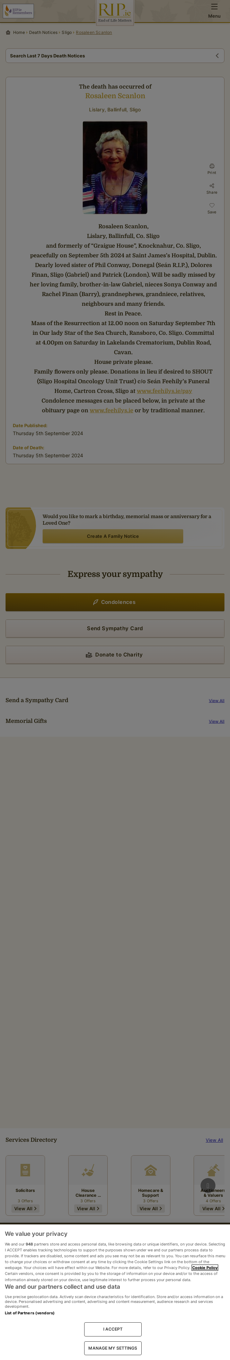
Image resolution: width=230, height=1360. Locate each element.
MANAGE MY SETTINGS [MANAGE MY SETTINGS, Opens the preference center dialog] (112, 1348)
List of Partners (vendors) (30, 1313)
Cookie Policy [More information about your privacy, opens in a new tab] (205, 1267)
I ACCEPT (113, 1329)
